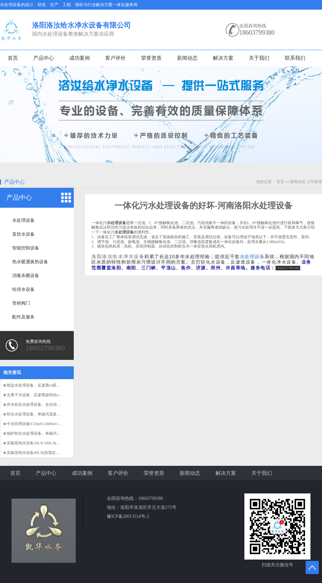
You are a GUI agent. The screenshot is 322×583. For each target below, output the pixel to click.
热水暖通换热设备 (30, 261)
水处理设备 (23, 220)
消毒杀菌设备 (25, 275)
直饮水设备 (23, 234)
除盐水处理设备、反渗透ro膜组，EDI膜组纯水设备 (50, 385)
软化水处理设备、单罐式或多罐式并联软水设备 (47, 414)
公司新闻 (314, 181)
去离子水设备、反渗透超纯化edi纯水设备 (42, 395)
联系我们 (295, 58)
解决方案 (223, 58)
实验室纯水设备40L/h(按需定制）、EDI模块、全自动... (53, 452)
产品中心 (43, 58)
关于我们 (259, 58)
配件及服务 (23, 317)
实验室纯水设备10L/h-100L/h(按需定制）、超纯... (48, 443)
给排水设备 (23, 289)
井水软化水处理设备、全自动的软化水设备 (43, 404)
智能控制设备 (25, 248)
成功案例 (79, 58)
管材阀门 (21, 303)
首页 (13, 58)
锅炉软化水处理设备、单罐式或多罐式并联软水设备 (51, 433)
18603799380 (257, 32)
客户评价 (115, 58)
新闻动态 (187, 58)
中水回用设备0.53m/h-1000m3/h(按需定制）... (45, 424)
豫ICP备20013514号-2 (128, 516)
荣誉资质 (151, 58)
